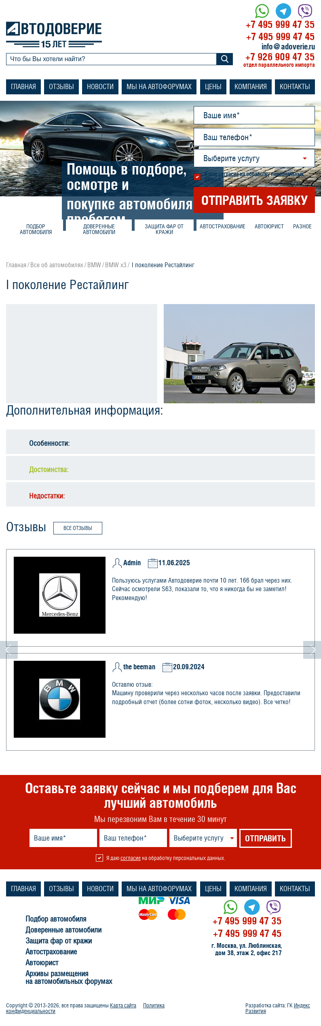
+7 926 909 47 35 (280, 56)
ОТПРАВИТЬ (265, 838)
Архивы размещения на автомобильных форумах (68, 978)
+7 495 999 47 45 (280, 36)
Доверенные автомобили (99, 229)
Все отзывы (77, 528)
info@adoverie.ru (288, 46)
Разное (302, 226)
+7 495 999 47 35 (280, 24)
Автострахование (222, 226)
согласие (228, 174)
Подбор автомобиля (36, 229)
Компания (250, 87)
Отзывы (61, 87)
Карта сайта (123, 1005)
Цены (213, 87)
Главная (23, 87)
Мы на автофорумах (159, 87)
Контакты (295, 87)
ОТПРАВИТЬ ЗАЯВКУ (254, 200)
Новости (100, 87)
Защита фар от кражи (164, 229)
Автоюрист (269, 226)
